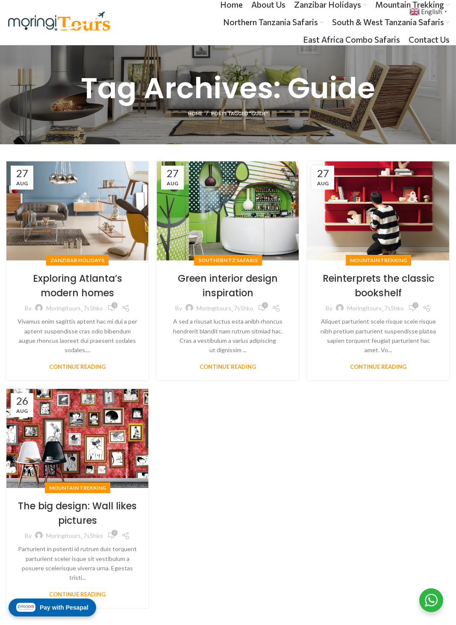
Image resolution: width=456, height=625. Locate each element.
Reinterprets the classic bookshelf (378, 285)
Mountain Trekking (378, 260)
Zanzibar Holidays (77, 260)
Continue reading (77, 367)
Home (195, 113)
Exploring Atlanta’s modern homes (77, 285)
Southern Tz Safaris (228, 260)
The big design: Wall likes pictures (77, 513)
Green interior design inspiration (228, 285)
